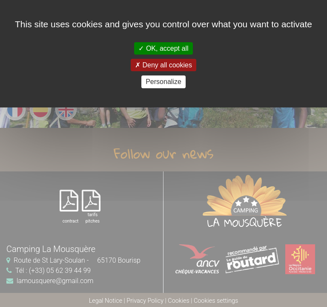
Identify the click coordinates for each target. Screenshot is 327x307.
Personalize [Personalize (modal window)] (163, 81)
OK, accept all (163, 48)
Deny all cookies (163, 65)
